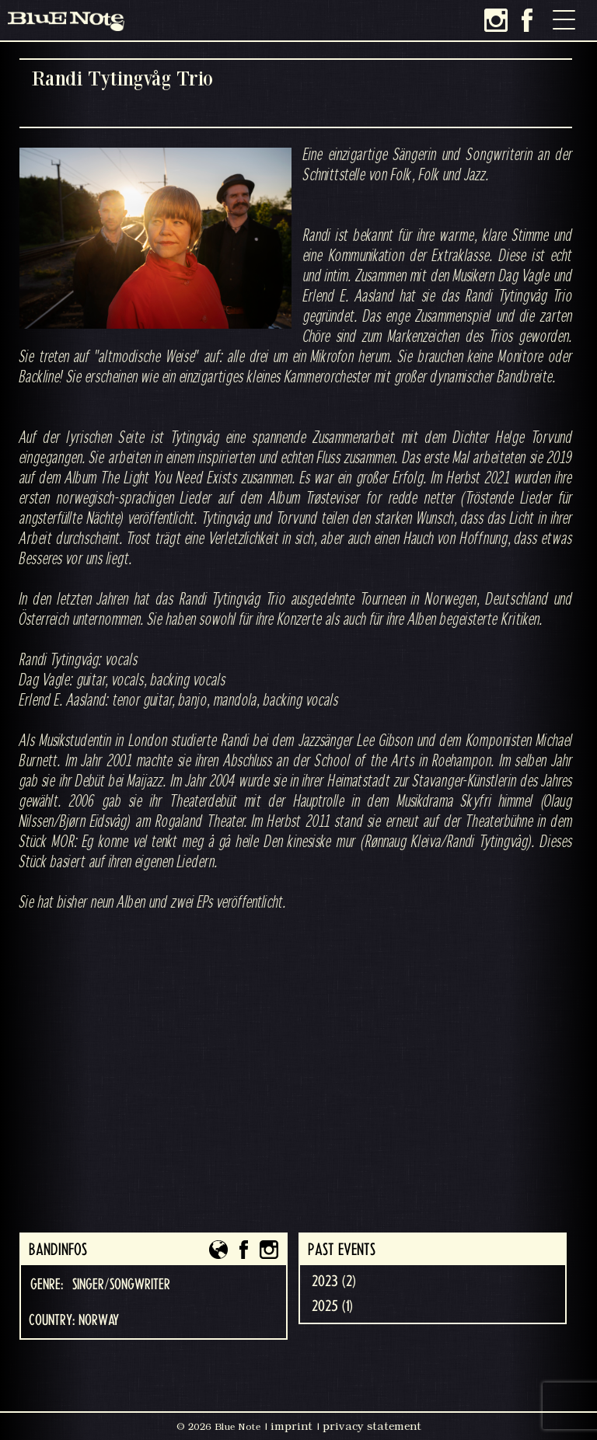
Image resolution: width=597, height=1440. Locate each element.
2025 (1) (332, 1306)
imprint (291, 1426)
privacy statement (372, 1426)
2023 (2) (334, 1281)
